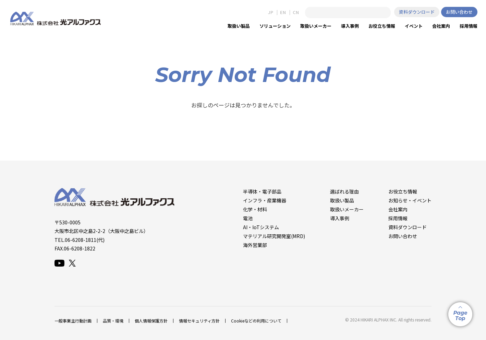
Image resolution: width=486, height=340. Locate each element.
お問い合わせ (459, 12)
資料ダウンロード (417, 12)
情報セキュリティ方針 (199, 321)
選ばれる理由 (344, 191)
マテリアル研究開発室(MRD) (274, 236)
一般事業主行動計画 (73, 321)
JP (270, 12)
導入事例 (339, 218)
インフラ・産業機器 (264, 200)
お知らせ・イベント (410, 200)
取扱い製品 (342, 200)
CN (296, 12)
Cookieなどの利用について (256, 321)
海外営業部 (255, 245)
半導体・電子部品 (262, 191)
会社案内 (398, 209)
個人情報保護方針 (151, 321)
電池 (248, 218)
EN (283, 12)
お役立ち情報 (402, 191)
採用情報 (398, 218)
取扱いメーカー (347, 209)
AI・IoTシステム (261, 227)
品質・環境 (113, 321)
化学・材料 (255, 209)
